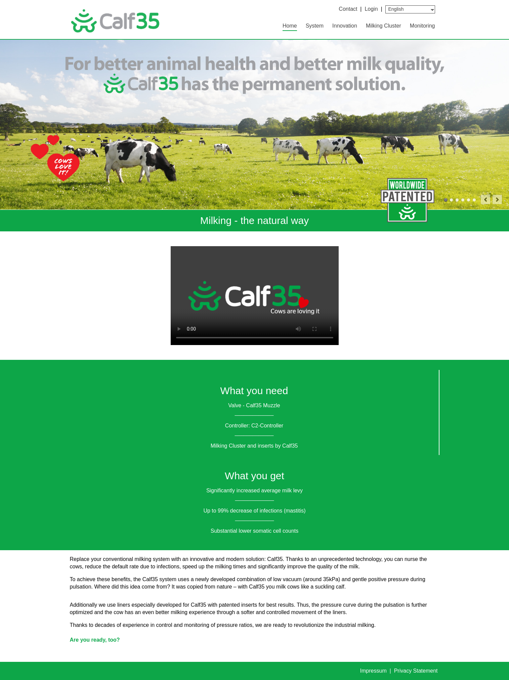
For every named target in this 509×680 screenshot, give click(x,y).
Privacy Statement (416, 671)
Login (371, 9)
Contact (348, 9)
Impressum (374, 671)
